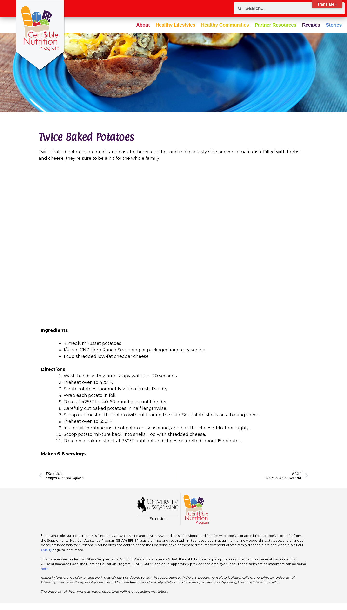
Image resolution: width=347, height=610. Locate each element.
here (44, 568)
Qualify (46, 550)
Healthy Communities (225, 24)
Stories (334, 24)
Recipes (311, 24)
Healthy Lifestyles (175, 24)
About (143, 24)
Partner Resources (275, 24)
